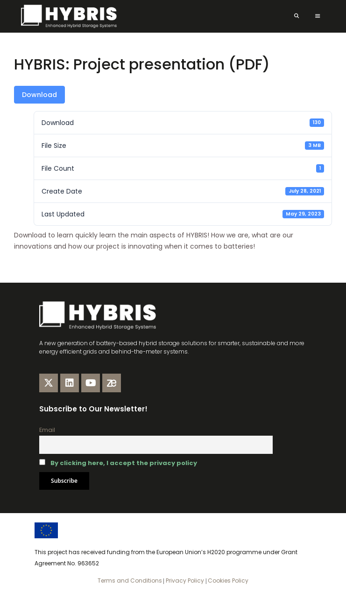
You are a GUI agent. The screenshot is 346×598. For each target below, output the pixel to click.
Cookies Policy (227, 580)
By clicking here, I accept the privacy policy (123, 463)
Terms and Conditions (130, 580)
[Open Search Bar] (296, 16)
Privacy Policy (184, 580)
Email (47, 430)
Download (39, 94)
